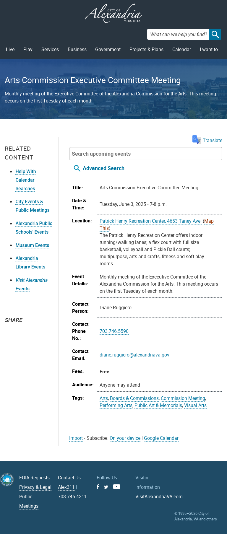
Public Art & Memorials (158, 405)
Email (37, 330)
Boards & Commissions (134, 398)
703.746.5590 (114, 331)
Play (28, 49)
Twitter (11, 330)
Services (50, 49)
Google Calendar (161, 438)
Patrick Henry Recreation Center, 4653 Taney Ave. (151, 221)
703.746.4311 (72, 496)
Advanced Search (103, 168)
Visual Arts (195, 405)
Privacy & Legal (35, 487)
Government (108, 49)
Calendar (181, 49)
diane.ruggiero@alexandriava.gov (134, 354)
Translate (207, 140)
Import (76, 438)
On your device (125, 438)
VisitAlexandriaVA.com (159, 496)
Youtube (116, 486)
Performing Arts (116, 405)
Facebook (24, 330)
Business (77, 49)
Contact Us (69, 477)
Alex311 (66, 487)
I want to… (210, 49)
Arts (104, 398)
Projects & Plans (146, 49)
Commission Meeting (183, 398)
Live (10, 49)
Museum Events (32, 245)
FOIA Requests (34, 477)
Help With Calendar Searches (25, 180)
